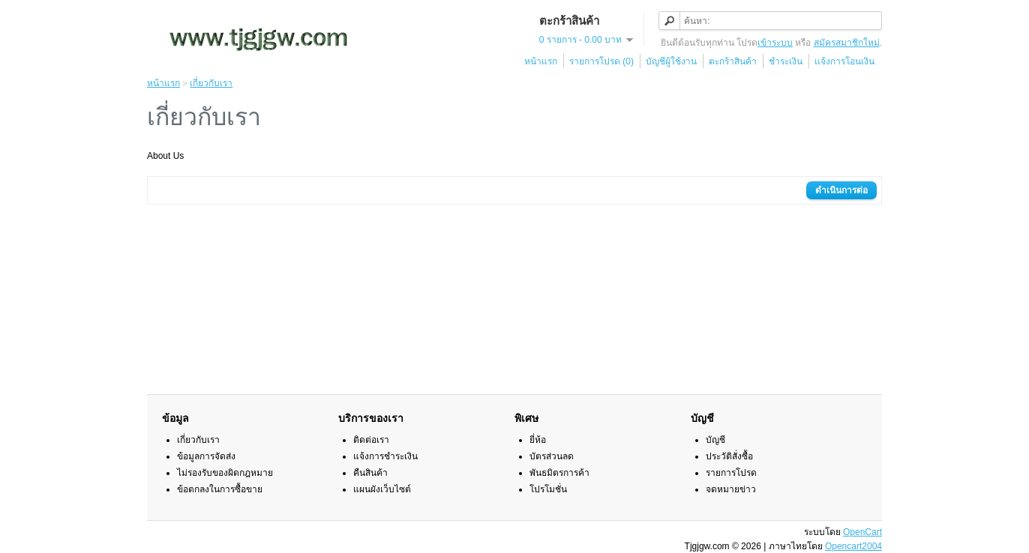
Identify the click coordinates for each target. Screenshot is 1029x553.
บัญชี (715, 440)
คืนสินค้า (370, 473)
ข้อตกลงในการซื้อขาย (219, 489)
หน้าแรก (540, 61)
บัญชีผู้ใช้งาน (671, 61)
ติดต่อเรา (371, 440)
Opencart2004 (853, 546)
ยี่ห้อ (538, 440)
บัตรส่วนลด (552, 456)
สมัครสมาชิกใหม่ (847, 42)
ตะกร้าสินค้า (733, 61)
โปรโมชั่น (548, 489)
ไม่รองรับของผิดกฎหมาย (225, 473)
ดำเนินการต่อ (841, 190)
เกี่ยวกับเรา (211, 83)
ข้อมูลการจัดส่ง (206, 456)
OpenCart (862, 532)
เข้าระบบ (775, 42)
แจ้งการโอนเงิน (844, 61)
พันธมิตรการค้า (560, 473)
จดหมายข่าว (731, 489)
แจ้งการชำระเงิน (385, 456)
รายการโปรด (731, 473)
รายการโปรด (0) (601, 61)
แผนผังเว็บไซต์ (382, 489)
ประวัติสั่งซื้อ (729, 456)
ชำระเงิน (785, 61)
